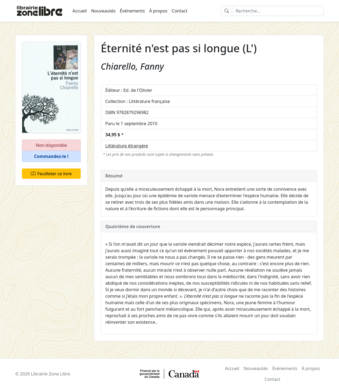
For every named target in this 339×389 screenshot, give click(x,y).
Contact (179, 11)
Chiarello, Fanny (132, 66)
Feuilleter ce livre (51, 174)
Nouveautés (103, 11)
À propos (158, 11)
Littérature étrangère (126, 146)
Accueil (80, 11)
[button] (51, 156)
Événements (132, 11)
